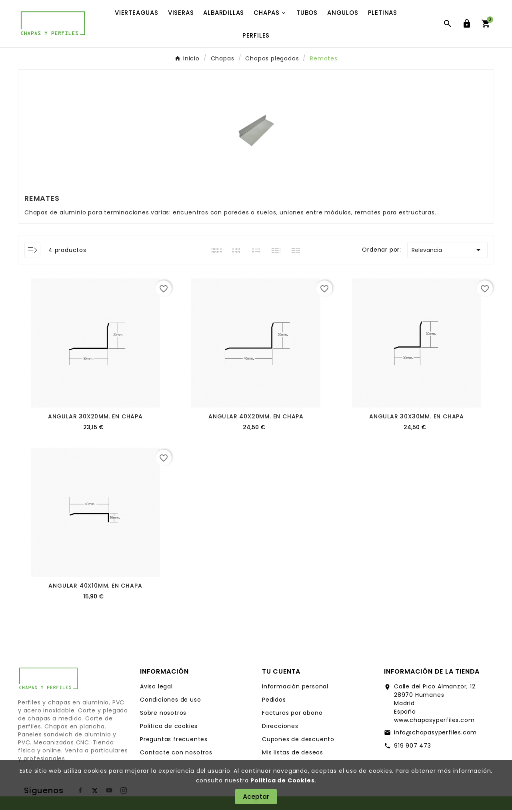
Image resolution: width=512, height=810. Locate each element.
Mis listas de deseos (292, 752)
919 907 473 (412, 746)
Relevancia (447, 250)
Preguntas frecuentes (174, 739)
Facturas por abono (292, 713)
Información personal (295, 686)
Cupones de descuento (298, 739)
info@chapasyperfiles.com (435, 732)
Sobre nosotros (163, 713)
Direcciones (280, 726)
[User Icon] (467, 23)
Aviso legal (156, 686)
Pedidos (274, 700)
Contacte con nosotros (176, 752)
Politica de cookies (169, 726)
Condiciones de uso (170, 700)
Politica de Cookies (282, 780)
